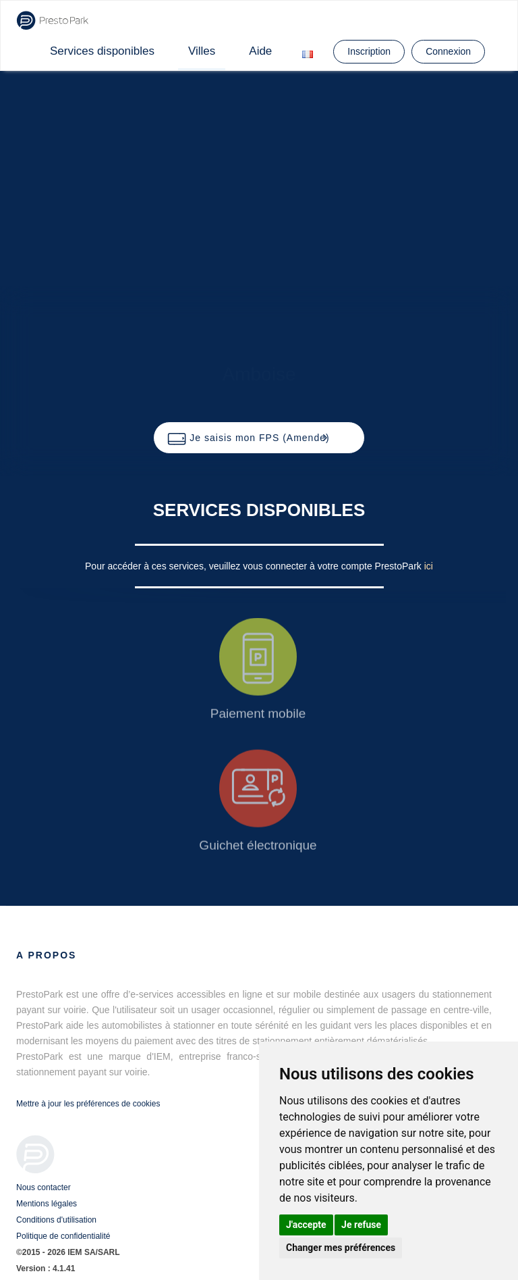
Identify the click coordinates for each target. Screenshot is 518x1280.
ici (428, 566)
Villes (201, 51)
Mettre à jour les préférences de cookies (88, 1103)
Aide (260, 51)
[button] (258, 437)
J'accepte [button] (306, 1224)
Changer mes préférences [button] (340, 1247)
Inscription (369, 51)
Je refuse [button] (361, 1224)
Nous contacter (43, 1187)
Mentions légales (46, 1203)
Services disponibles (102, 51)
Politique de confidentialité (63, 1236)
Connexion (448, 51)
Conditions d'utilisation (56, 1220)
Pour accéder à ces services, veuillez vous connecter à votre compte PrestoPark (254, 566)
